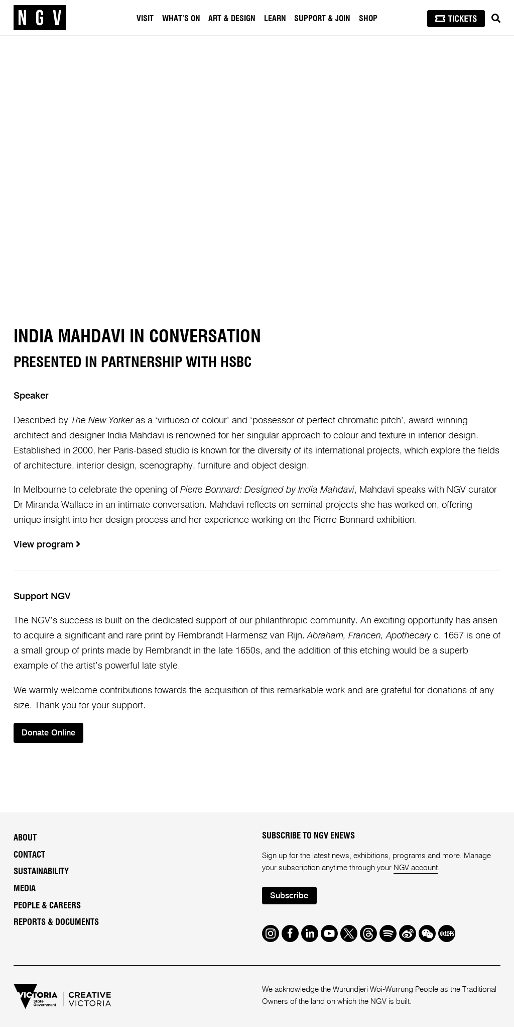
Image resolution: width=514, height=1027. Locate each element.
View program (47, 544)
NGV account (416, 868)
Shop (368, 19)
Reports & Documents (56, 923)
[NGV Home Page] (40, 17)
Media (25, 889)
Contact (29, 855)
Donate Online (49, 733)
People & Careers (47, 906)
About (25, 838)
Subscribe (289, 896)
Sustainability (41, 872)
